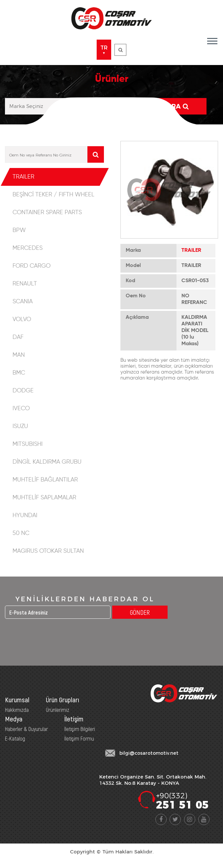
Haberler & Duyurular (26, 728)
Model (133, 265)
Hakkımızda (17, 709)
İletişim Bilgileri (79, 728)
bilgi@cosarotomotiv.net (148, 753)
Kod (130, 280)
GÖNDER (140, 612)
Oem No (136, 296)
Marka (133, 250)
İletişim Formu (79, 738)
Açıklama (137, 317)
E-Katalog (15, 738)
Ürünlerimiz (57, 709)
